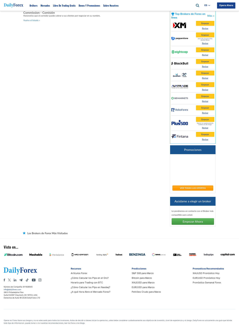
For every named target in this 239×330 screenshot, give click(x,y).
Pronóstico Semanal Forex (207, 282)
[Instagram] (39, 280)
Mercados (45, 5)
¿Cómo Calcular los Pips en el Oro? (90, 277)
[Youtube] (34, 280)
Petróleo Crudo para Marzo (146, 291)
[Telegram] (20, 280)
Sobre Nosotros (111, 5)
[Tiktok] (27, 280)
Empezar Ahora (193, 221)
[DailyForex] (20, 270)
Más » (210, 15)
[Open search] (197, 5)
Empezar (205, 23)
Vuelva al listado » (31, 20)
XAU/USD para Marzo (143, 282)
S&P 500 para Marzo (143, 273)
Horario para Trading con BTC (87, 282)
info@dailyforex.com (12, 289)
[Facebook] (4, 280)
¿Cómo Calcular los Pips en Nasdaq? (90, 287)
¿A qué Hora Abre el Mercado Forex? (90, 291)
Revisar (205, 28)
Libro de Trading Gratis (64, 5)
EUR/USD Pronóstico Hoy (206, 277)
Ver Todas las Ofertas (193, 188)
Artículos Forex (79, 273)
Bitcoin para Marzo (142, 277)
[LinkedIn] (15, 280)
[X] (9, 280)
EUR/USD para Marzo (143, 287)
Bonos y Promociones (89, 5)
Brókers (33, 5)
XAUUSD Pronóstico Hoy (206, 273)
